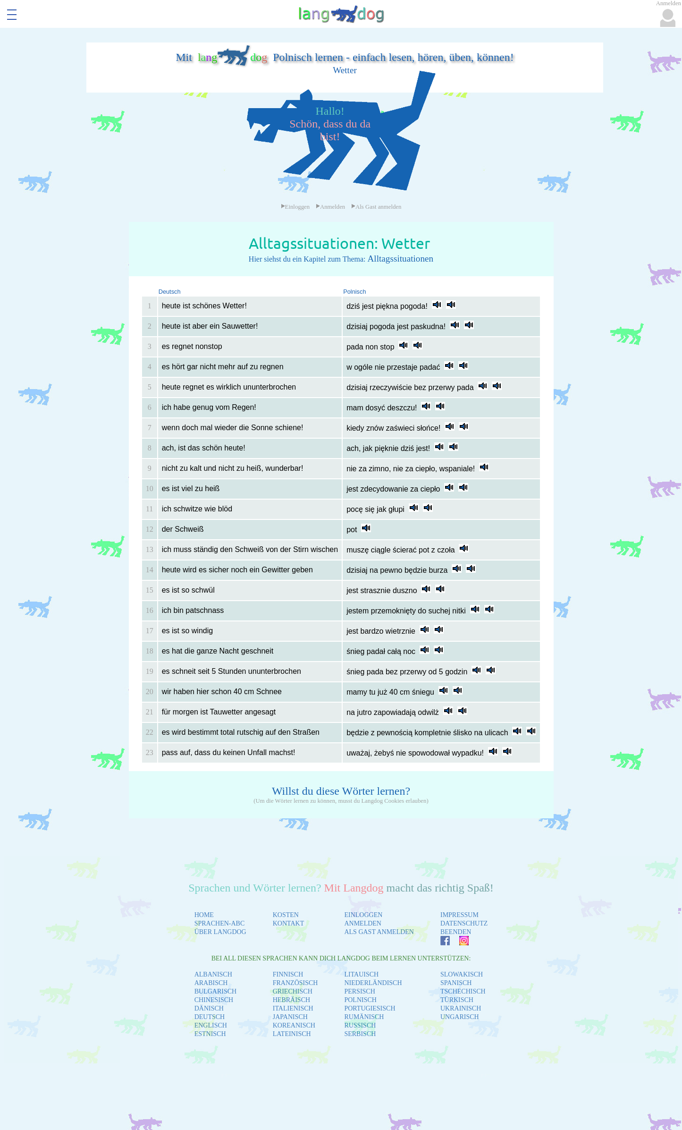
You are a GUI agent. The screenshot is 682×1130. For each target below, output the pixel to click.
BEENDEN (455, 931)
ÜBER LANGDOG (220, 931)
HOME (204, 914)
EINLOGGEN (363, 914)
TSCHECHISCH (463, 991)
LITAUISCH (361, 974)
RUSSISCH (360, 1025)
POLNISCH (360, 999)
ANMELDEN (362, 923)
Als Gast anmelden (376, 207)
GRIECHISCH (292, 991)
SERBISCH (360, 1033)
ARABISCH (211, 982)
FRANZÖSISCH (295, 982)
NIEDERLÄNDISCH (373, 982)
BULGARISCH (215, 991)
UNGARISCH (459, 1016)
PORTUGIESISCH (369, 1008)
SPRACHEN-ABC (219, 923)
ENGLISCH (210, 1025)
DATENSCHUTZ (464, 923)
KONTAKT (288, 923)
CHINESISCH (213, 999)
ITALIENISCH (293, 1008)
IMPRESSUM (459, 914)
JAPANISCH (290, 1016)
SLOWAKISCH (461, 974)
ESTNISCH (210, 1033)
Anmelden (330, 207)
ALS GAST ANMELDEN (379, 931)
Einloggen (295, 207)
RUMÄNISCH (364, 1016)
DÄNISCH (209, 1008)
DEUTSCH (209, 1016)
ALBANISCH (213, 974)
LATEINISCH (292, 1033)
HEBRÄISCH (291, 999)
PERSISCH (359, 991)
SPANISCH (456, 982)
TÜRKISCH (456, 999)
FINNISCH (288, 974)
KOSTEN (286, 914)
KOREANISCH (294, 1025)
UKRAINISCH (460, 1008)
